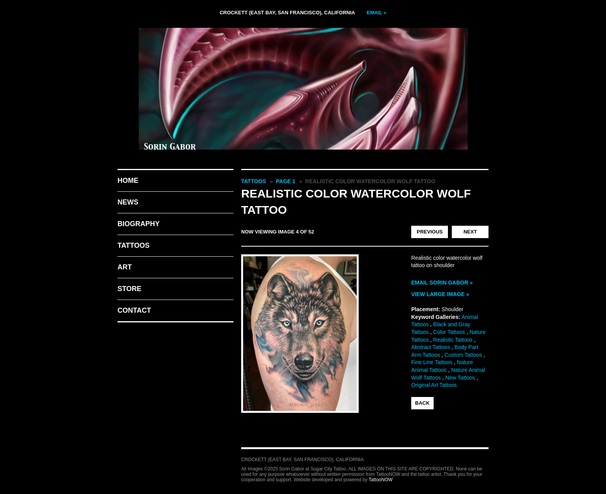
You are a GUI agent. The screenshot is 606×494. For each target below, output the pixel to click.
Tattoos (133, 245)
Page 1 (285, 181)
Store (129, 289)
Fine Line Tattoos (431, 362)
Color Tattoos (449, 332)
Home (127, 180)
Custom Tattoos (463, 355)
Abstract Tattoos (430, 347)
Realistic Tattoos (453, 340)
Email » (376, 12)
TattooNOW (381, 479)
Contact (134, 310)
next (470, 232)
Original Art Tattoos (434, 385)
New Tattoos (460, 378)
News (127, 202)
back (422, 403)
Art (124, 267)
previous (430, 232)
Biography (138, 224)
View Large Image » (440, 294)
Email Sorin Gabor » (442, 282)
